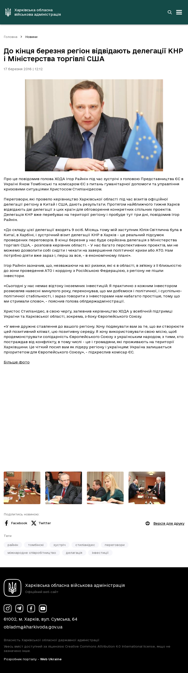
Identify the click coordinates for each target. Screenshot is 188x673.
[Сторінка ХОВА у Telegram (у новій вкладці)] (19, 608)
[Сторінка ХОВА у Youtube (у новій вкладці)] (43, 608)
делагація (74, 552)
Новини (31, 36)
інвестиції (100, 552)
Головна (10, 36)
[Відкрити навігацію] (179, 12)
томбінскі (36, 544)
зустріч (59, 544)
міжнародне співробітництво (32, 552)
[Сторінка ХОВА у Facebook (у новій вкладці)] (31, 608)
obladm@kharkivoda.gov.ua (33, 627)
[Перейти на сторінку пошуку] (169, 12)
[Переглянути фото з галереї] (22, 488)
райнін (13, 544)
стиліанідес (85, 544)
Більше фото (17, 362)
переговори (115, 544)
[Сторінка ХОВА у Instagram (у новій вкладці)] (8, 608)
